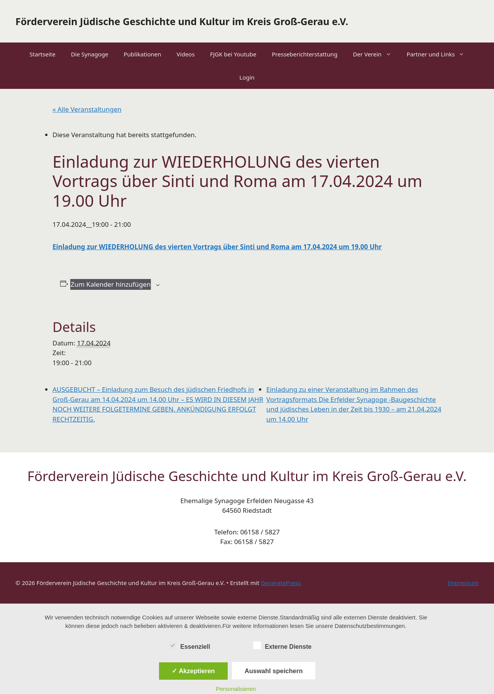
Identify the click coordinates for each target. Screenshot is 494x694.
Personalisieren (236, 688)
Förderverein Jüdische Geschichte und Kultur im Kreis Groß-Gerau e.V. (181, 21)
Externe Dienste (282, 645)
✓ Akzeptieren (193, 670)
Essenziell (189, 645)
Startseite (43, 54)
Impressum (463, 583)
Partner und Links (439, 54)
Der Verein (376, 54)
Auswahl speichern (274, 670)
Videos (186, 54)
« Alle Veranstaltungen (87, 109)
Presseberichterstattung (304, 54)
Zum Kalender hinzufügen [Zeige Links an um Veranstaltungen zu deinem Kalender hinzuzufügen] (111, 284)
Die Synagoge (89, 54)
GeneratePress (281, 583)
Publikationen (142, 54)
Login (246, 77)
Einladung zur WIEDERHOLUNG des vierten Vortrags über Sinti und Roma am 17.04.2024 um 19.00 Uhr (217, 246)
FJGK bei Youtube (233, 54)
